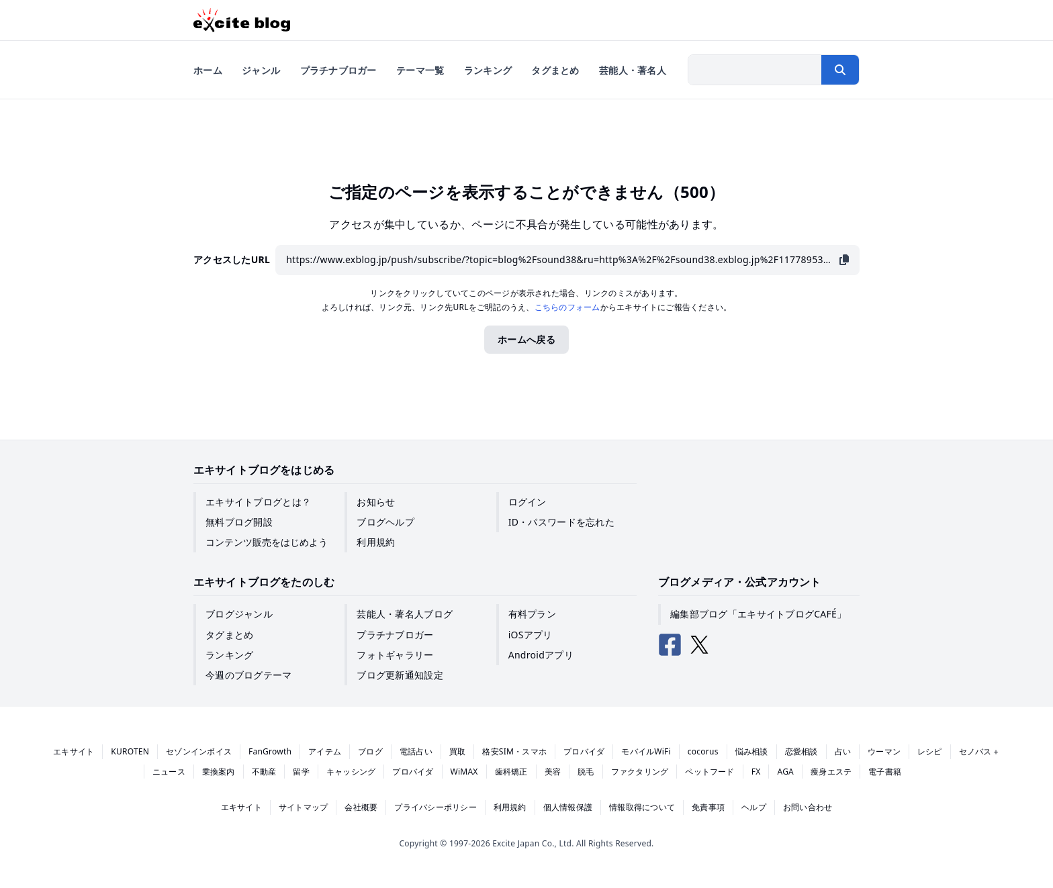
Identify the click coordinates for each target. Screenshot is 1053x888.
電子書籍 (884, 771)
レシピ (929, 751)
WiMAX (464, 771)
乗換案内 (218, 771)
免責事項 (708, 807)
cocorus (703, 751)
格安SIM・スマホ (514, 751)
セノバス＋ (979, 751)
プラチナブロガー (395, 634)
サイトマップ (303, 807)
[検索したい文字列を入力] (754, 70)
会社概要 (361, 807)
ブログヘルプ (385, 521)
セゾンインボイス (199, 751)
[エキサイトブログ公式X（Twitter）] (700, 645)
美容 (553, 771)
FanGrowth (269, 751)
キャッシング (350, 771)
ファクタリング (640, 771)
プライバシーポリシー (435, 807)
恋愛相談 (801, 751)
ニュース (168, 771)
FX (756, 771)
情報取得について (642, 807)
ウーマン (884, 751)
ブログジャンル (239, 613)
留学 (301, 771)
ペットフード (709, 771)
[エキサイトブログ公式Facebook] (670, 645)
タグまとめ (229, 634)
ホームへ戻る (526, 339)
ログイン (527, 501)
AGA (785, 771)
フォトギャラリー (395, 654)
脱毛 (586, 771)
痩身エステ (831, 771)
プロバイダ (583, 751)
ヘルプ (753, 807)
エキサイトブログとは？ (258, 501)
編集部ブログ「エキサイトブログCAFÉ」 (758, 613)
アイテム (324, 751)
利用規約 (376, 542)
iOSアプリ (530, 634)
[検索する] (840, 70)
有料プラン (532, 613)
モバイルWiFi (646, 751)
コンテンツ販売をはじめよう (266, 542)
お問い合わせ (807, 807)
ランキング (229, 654)
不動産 (264, 771)
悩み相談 (751, 751)
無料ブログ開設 (239, 521)
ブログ (370, 751)
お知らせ (376, 501)
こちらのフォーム (567, 307)
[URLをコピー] (844, 260)
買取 (457, 751)
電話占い (416, 751)
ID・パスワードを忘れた (561, 521)
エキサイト (73, 751)
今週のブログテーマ (248, 675)
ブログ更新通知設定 (400, 675)
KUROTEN (130, 751)
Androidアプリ (541, 654)
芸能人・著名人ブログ (405, 613)
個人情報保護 (567, 807)
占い (843, 751)
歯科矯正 (511, 771)
